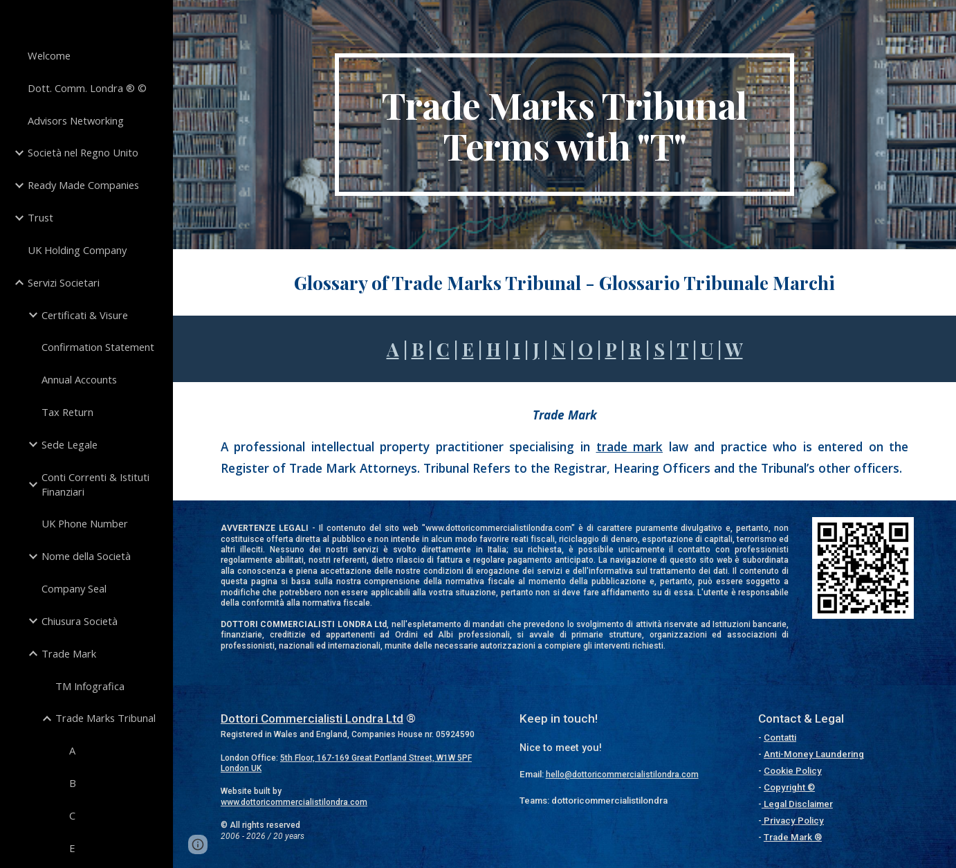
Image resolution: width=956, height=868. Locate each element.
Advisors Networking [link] (76, 120)
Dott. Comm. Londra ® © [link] (87, 88)
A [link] (72, 750)
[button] (198, 844)
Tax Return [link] (67, 412)
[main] (565, 124)
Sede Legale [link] (70, 444)
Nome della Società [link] (86, 556)
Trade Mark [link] (69, 653)
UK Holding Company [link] (77, 250)
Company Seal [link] (74, 588)
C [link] (72, 815)
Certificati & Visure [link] (85, 315)
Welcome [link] (49, 55)
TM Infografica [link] (90, 686)
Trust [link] (40, 217)
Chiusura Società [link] (80, 621)
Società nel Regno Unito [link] (83, 152)
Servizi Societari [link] (64, 282)
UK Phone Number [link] (85, 523)
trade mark (629, 446)
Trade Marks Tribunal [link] (105, 718)
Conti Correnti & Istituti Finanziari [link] (95, 484)
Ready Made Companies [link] (83, 185)
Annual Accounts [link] (79, 379)
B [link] (72, 783)
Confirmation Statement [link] (98, 347)
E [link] (72, 848)
